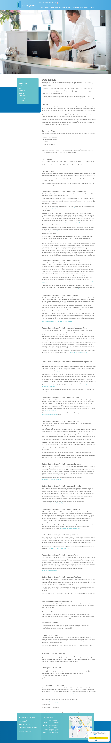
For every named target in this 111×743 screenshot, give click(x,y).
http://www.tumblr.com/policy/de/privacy (51, 570)
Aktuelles (68, 7)
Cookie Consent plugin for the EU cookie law (99, 740)
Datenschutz (28, 731)
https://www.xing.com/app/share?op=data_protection (60, 548)
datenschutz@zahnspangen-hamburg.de (55, 702)
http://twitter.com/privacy (50, 410)
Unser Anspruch (45, 7)
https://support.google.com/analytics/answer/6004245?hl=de (62, 207)
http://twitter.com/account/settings (50, 414)
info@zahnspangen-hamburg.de (29, 727)
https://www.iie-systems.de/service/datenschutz (83, 693)
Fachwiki (92, 7)
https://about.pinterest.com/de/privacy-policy (70, 528)
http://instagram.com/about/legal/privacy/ (51, 479)
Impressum (21, 731)
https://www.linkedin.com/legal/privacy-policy (52, 502)
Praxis (52, 7)
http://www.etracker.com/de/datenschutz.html (72, 288)
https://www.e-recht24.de (51, 678)
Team (56, 7)
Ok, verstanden (99, 737)
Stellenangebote (84, 7)
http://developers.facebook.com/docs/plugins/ (52, 371)
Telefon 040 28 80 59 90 (50, 2)
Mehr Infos (96, 734)
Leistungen (62, 7)
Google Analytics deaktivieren (54, 230)
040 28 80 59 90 (26, 724)
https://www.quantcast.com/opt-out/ (78, 352)
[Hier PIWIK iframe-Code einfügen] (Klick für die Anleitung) (57, 321)
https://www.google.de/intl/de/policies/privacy (52, 595)
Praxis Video (76, 7)
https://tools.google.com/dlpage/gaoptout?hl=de (75, 222)
